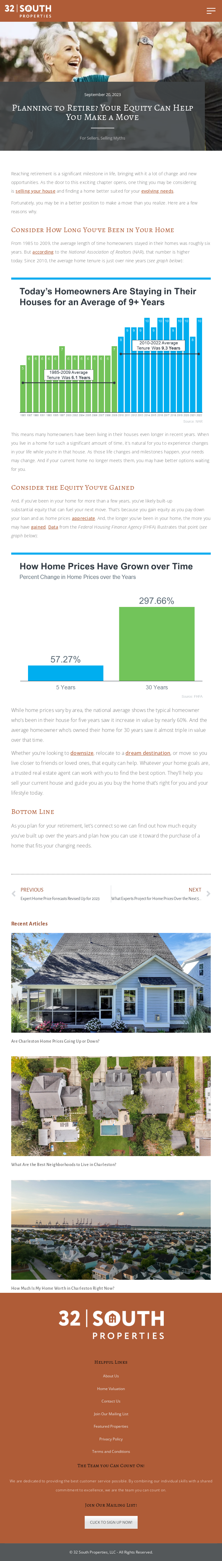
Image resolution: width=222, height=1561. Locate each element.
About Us (111, 1376)
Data (53, 527)
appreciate (83, 518)
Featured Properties (111, 1426)
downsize (81, 753)
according (43, 252)
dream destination (147, 753)
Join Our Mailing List (111, 1413)
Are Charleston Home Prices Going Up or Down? (55, 1041)
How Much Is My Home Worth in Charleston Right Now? (63, 1288)
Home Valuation (111, 1388)
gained (38, 527)
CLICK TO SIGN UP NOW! (111, 1522)
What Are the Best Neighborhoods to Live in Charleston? (63, 1165)
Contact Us (111, 1401)
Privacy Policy (111, 1439)
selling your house (35, 191)
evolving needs (157, 191)
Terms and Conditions (111, 1451)
